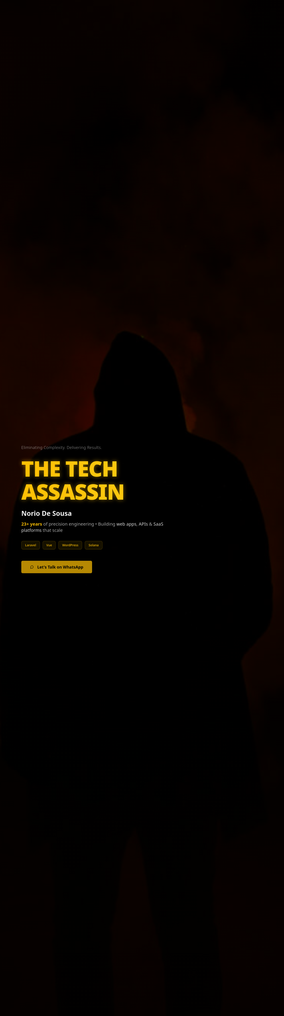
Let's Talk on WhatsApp (56, 570)
